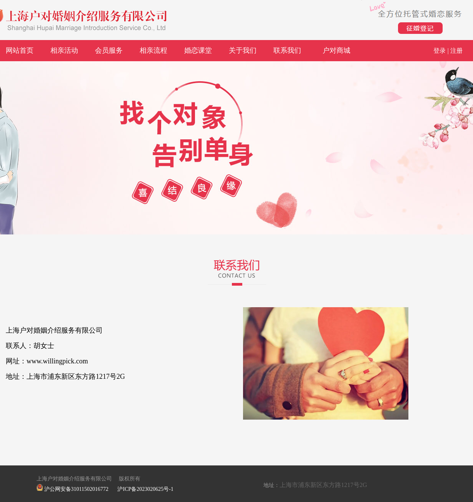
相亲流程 (153, 50)
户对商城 (336, 50)
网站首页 (19, 50)
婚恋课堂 (198, 50)
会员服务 (109, 50)
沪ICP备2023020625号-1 (145, 489)
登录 (439, 50)
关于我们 (242, 50)
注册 (456, 50)
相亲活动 (64, 50)
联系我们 (287, 50)
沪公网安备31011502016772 (76, 489)
